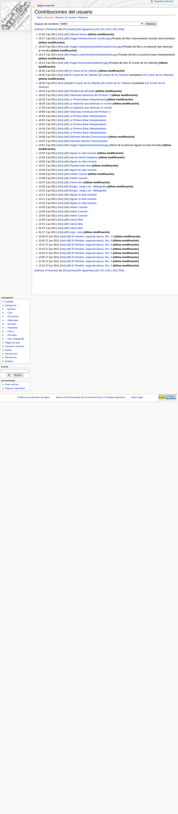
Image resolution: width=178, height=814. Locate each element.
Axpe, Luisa (76, 232)
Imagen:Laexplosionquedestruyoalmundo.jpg (95, 46)
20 (97, 29)
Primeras (51, 29)
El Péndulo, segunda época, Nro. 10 (92, 236)
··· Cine (8, 312)
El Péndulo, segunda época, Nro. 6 (92, 249)
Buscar (4, 366)
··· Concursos (12, 316)
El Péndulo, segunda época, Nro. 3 (92, 261)
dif (66, 34)
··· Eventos (10, 324)
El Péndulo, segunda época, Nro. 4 (92, 257)
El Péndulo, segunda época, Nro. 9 (92, 240)
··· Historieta (11, 327)
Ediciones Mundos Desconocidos (88, 136)
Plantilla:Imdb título (80, 165)
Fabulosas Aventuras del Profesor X (90, 95)
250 (114, 29)
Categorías (10, 305)
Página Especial (45, 5)
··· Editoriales (11, 320)
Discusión (49, 17)
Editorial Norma (78, 34)
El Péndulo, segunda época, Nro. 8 (92, 244)
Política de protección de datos (33, 397)
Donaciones (11, 353)
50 (102, 29)
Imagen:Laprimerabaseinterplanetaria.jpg (93, 54)
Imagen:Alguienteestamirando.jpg (88, 145)
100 (108, 29)
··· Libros (9, 331)
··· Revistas (11, 335)
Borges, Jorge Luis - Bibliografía (88, 186)
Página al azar (12, 342)
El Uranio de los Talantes (83, 75)
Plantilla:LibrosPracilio (82, 91)
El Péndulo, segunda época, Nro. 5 (92, 253)
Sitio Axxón (11, 357)
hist (61, 34)
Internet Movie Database (83, 157)
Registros (82, 17)
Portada (9, 301)
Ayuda (8, 350)
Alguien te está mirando (82, 153)
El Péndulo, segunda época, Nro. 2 (92, 265)
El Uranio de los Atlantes (83, 70)
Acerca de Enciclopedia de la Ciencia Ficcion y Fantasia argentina (90, 397)
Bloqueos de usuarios (66, 17)
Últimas (39, 29)
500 (121, 29)
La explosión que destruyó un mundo (90, 103)
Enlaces (9, 361)
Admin (40, 17)
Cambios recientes (14, 346)
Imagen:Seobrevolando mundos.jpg (89, 38)
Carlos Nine (76, 182)
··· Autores (10, 309)
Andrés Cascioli (78, 174)
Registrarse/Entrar (163, 1)
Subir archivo (12, 384)
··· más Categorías (14, 338)
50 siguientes (85, 29)
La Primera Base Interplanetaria (87, 99)
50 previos (70, 29)
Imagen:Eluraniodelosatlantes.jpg (88, 62)
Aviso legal (137, 397)
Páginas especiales (15, 388)
